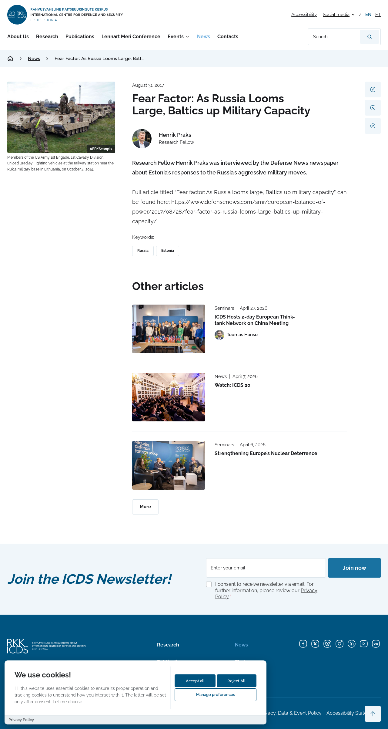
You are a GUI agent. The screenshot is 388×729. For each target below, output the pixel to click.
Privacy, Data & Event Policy (290, 713)
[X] (315, 644)
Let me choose (67, 701)
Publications (79, 36)
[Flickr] (376, 644)
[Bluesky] (327, 644)
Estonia (167, 250)
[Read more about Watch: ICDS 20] (168, 397)
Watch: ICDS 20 (232, 385)
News (203, 36)
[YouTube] (364, 644)
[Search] (369, 37)
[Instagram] (339, 644)
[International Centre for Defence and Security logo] (65, 15)
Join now (354, 568)
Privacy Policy (21, 719)
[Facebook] (303, 644)
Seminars (224, 308)
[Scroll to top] (373, 714)
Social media (336, 14)
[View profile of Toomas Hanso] (236, 335)
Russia (143, 250)
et (378, 14)
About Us (18, 36)
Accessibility (304, 14)
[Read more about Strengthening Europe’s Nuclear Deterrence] (168, 465)
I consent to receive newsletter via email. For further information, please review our (266, 590)
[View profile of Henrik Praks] (163, 138)
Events (176, 36)
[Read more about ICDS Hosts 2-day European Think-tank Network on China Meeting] (168, 329)
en (368, 14)
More (145, 506)
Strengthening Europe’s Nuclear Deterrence (266, 453)
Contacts (227, 36)
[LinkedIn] (351, 644)
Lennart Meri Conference (131, 36)
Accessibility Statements (353, 713)
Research (47, 36)
